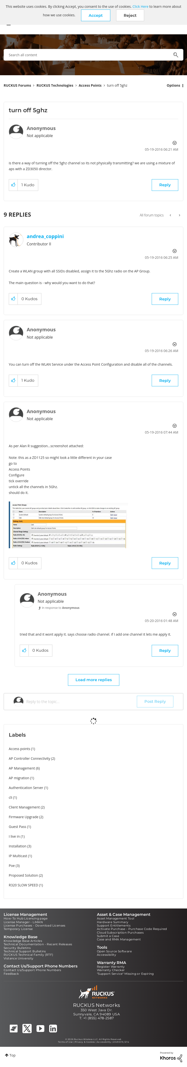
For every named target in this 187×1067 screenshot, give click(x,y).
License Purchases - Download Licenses (34, 925)
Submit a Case (108, 936)
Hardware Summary (112, 922)
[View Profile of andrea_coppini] (45, 236)
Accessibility (106, 954)
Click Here (140, 6)
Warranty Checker (111, 970)
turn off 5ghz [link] (117, 85)
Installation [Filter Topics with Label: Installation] (17, 846)
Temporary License (18, 929)
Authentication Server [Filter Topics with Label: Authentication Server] (26, 787)
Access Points (90, 85)
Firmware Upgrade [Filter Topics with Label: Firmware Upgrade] (23, 817)
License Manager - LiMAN (23, 922)
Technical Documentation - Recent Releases (38, 944)
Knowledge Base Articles (23, 941)
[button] (95, 15)
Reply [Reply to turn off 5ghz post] (165, 185)
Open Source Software (114, 951)
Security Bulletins (17, 948)
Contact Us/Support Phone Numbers (32, 970)
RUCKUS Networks (96, 1005)
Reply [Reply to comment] (165, 299)
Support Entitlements (114, 925)
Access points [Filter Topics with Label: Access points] (19, 748)
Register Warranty (111, 966)
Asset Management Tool (115, 918)
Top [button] (12, 1055)
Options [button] (173, 85)
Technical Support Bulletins (25, 951)
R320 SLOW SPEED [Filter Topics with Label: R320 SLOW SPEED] (23, 885)
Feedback (11, 973)
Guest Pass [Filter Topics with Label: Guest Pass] (17, 826)
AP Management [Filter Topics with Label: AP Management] (22, 768)
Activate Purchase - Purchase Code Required (132, 929)
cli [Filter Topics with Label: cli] (10, 797)
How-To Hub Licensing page (25, 918)
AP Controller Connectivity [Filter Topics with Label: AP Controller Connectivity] (29, 758)
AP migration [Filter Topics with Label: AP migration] (19, 778)
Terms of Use (65, 1042)
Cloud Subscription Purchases (120, 932)
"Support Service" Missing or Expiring (125, 973)
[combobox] (93, 55)
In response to (61, 608)
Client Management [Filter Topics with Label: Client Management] (24, 807)
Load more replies (93, 679)
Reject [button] (130, 15)
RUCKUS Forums (17, 85)
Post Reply (155, 701)
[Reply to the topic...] (81, 701)
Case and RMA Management (119, 939)
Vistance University (19, 958)
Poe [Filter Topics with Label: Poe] (12, 865)
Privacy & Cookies (85, 1042)
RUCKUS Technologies (55, 85)
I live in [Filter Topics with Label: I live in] (14, 836)
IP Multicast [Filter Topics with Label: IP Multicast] (18, 856)
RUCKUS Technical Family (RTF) (28, 954)
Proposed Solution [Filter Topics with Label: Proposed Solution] (23, 875)
